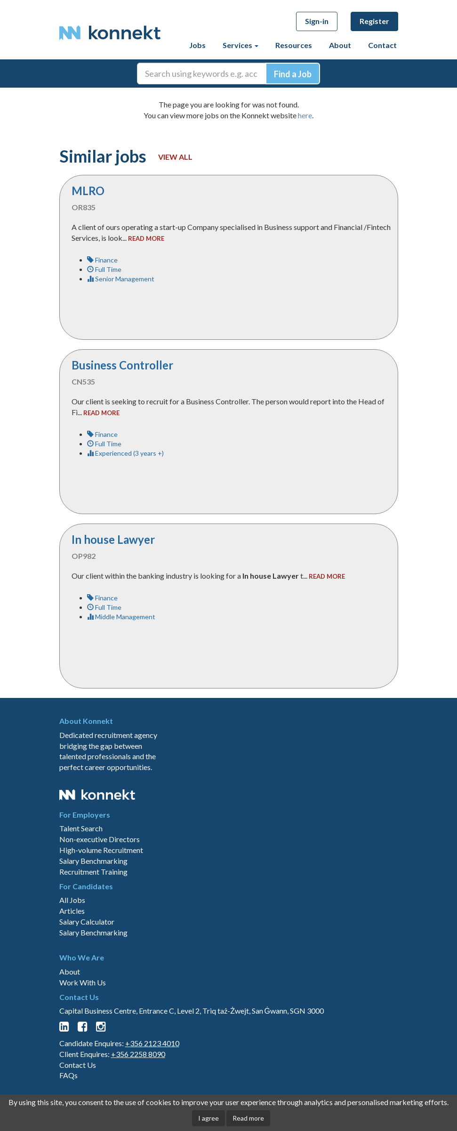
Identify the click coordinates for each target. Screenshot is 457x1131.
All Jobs (72, 899)
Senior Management (120, 279)
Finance (102, 260)
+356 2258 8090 (138, 1053)
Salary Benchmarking (93, 860)
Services (240, 45)
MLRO (88, 190)
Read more (248, 1118)
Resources (293, 45)
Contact (382, 45)
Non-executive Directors (99, 839)
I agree (208, 1118)
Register (374, 20)
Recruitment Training (93, 871)
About (340, 45)
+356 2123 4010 (152, 1043)
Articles (72, 910)
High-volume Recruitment (101, 849)
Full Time (104, 269)
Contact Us (77, 1064)
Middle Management (121, 617)
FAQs (68, 1075)
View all (175, 156)
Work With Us (82, 982)
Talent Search (81, 828)
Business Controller (122, 365)
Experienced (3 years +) (125, 453)
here (305, 115)
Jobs (197, 45)
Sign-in (317, 20)
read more (146, 238)
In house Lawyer (113, 539)
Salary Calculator (86, 921)
